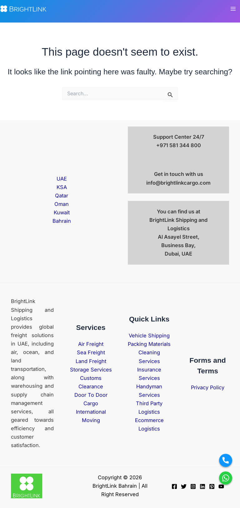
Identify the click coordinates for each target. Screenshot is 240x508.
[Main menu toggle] (233, 9)
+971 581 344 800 (178, 145)
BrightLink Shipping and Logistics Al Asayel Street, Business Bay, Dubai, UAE (178, 237)
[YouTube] (221, 486)
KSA (62, 187)
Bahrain (61, 221)
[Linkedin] (202, 486)
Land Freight (91, 361)
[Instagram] (193, 486)
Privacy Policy (207, 387)
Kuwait (62, 212)
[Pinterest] (212, 486)
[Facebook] (174, 486)
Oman (61, 204)
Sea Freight (91, 352)
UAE (62, 179)
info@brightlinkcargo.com (178, 183)
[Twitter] (184, 486)
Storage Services (91, 369)
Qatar (61, 195)
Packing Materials (149, 344)
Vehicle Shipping (149, 335)
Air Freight (90, 344)
